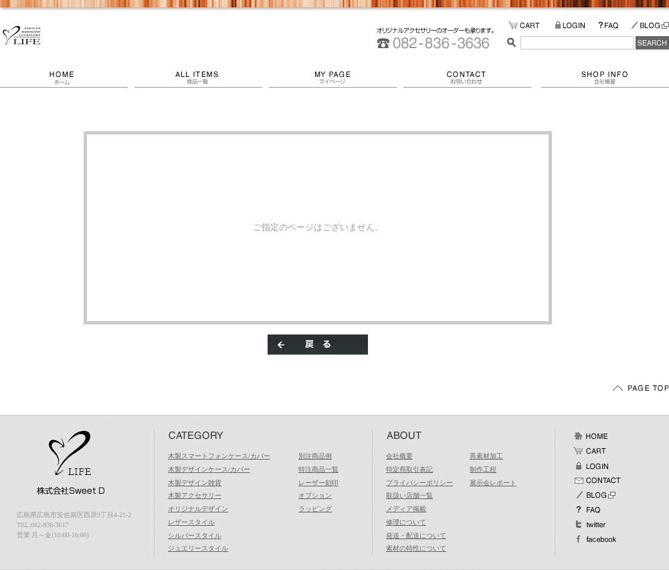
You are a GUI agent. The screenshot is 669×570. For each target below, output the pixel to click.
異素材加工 (486, 456)
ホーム (67, 78)
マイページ (336, 78)
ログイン (590, 466)
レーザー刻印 (318, 482)
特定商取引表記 (409, 469)
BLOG (649, 25)
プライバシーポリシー (419, 482)
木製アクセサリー (194, 495)
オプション (315, 495)
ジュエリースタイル (198, 548)
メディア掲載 (406, 508)
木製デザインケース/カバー (209, 469)
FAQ (614, 25)
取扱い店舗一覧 (409, 495)
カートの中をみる (531, 25)
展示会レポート (493, 482)
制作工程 (483, 469)
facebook (594, 539)
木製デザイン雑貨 (194, 482)
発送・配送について (416, 535)
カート (590, 451)
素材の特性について (416, 548)
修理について (406, 522)
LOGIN (576, 25)
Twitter (590, 524)
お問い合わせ (472, 78)
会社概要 (605, 78)
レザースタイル (191, 522)
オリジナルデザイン (198, 508)
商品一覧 (201, 78)
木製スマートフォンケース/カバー (219, 456)
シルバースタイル (194, 535)
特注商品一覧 (318, 469)
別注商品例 (315, 456)
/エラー (22, 35)
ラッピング (315, 508)
